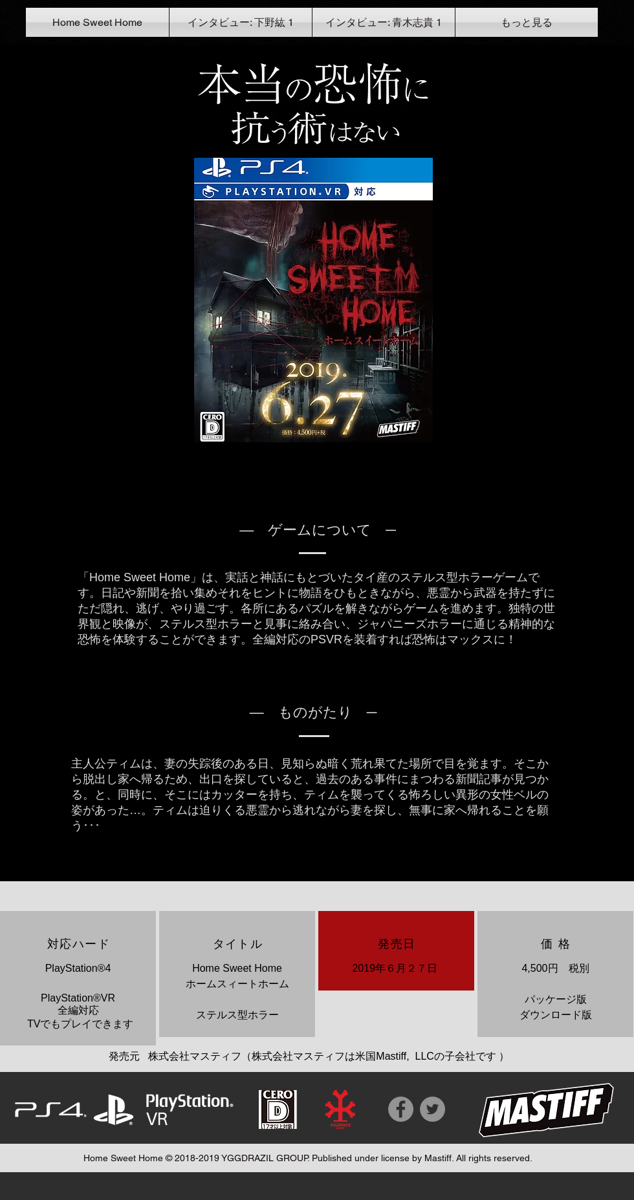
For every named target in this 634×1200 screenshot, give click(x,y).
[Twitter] (432, 1109)
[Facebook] (400, 1109)
